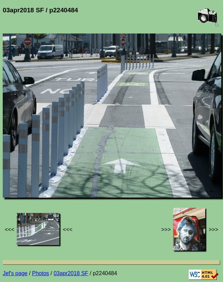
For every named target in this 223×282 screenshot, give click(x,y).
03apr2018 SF (71, 273)
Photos (40, 273)
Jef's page (15, 273)
